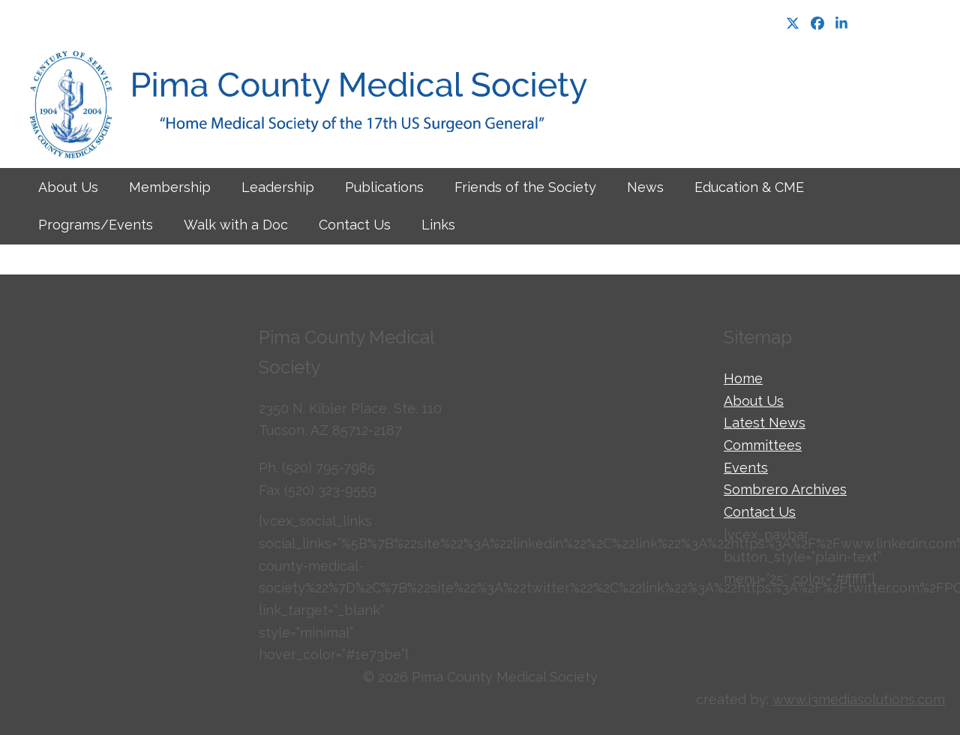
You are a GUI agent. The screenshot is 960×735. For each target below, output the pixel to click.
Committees (763, 445)
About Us (754, 401)
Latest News (765, 422)
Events (746, 468)
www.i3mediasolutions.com (858, 699)
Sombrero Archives (785, 489)
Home (743, 378)
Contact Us (760, 512)
